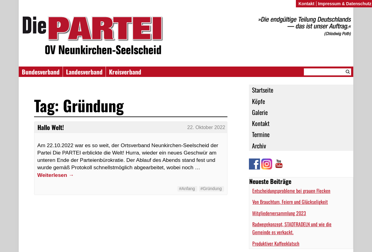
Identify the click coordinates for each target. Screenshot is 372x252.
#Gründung (211, 188)
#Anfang (187, 188)
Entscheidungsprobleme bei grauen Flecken (291, 190)
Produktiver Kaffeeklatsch (275, 243)
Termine (260, 134)
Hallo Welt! (50, 127)
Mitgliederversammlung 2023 (279, 213)
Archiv (259, 145)
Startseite (262, 89)
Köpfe (258, 101)
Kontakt (260, 123)
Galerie (260, 112)
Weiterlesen (55, 175)
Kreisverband (125, 71)
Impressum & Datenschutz (344, 3)
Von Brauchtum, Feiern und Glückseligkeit (290, 201)
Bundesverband (41, 71)
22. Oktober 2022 (206, 127)
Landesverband (84, 71)
